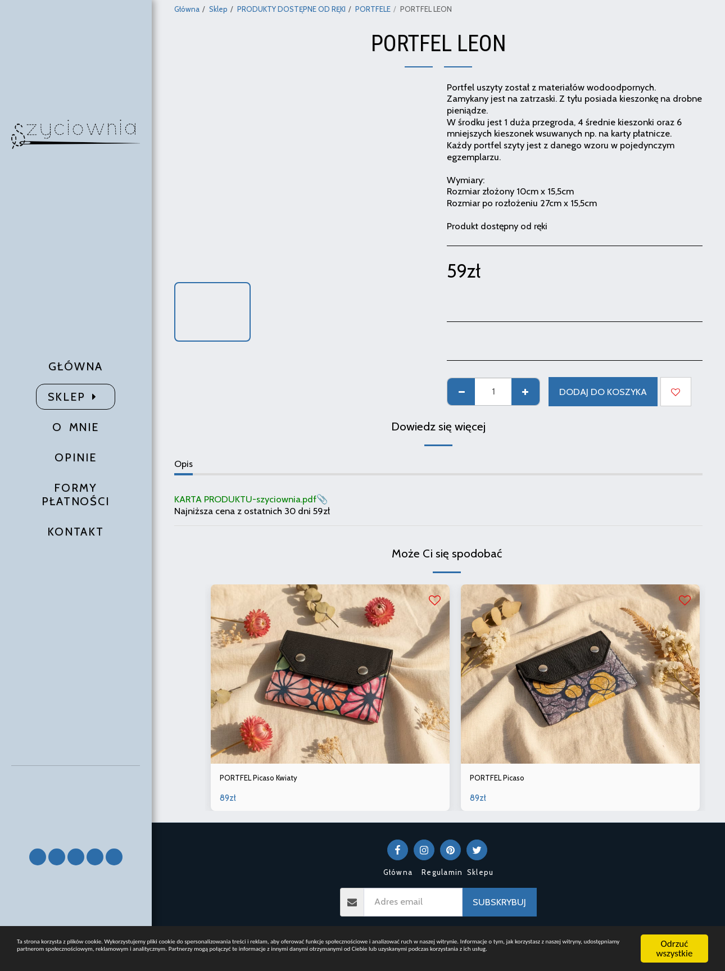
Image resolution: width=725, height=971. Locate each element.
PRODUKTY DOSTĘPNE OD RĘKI (291, 8)
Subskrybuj (499, 904)
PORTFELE (373, 8)
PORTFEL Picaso (503, 779)
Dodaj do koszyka (603, 391)
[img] (330, 674)
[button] (76, 802)
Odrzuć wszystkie (674, 936)
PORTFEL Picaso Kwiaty (267, 779)
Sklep (218, 8)
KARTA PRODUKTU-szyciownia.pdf (245, 499)
